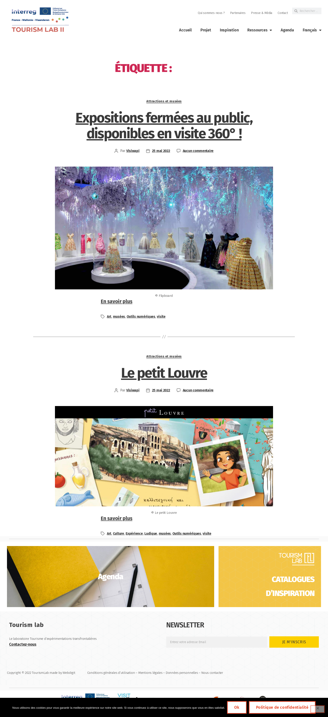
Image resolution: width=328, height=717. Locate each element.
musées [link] (119, 316)
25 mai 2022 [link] (161, 151)
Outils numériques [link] (141, 316)
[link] (40, 19)
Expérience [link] (134, 533)
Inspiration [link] (229, 30)
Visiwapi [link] (133, 151)
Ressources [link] (259, 30)
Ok (236, 707)
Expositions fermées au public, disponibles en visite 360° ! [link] (163, 125)
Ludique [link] (150, 533)
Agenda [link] (287, 30)
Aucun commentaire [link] (198, 151)
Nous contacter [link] (212, 673)
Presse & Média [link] (261, 13)
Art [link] (109, 316)
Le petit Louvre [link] (164, 373)
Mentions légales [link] (150, 673)
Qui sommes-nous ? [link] (211, 13)
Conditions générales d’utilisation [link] (111, 673)
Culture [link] (118, 533)
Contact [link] (283, 13)
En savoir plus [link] (116, 301)
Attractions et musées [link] (164, 101)
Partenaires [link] (238, 13)
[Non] (317, 709)
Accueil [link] (185, 30)
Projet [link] (205, 30)
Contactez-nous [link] (22, 644)
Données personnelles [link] (182, 673)
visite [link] (161, 316)
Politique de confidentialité (282, 707)
